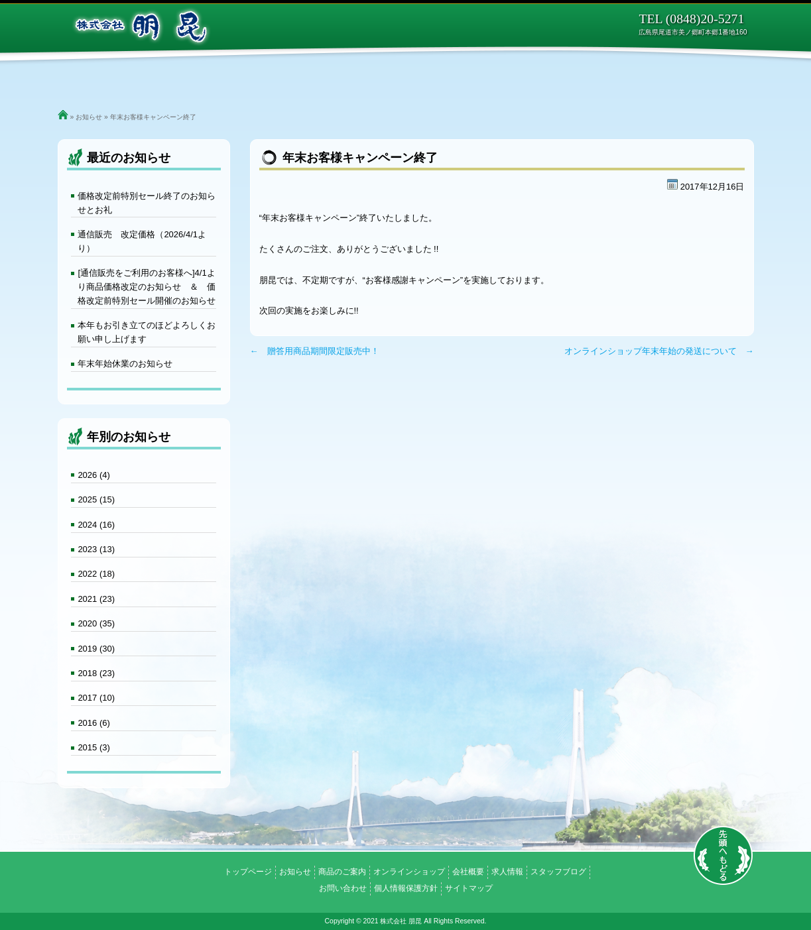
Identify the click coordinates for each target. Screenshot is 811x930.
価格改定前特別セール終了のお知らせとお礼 (147, 203)
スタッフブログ (558, 871)
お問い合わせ (658, 79)
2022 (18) (96, 574)
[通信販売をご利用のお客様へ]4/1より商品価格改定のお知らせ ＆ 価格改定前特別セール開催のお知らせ (147, 287)
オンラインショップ (411, 79)
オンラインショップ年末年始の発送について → (659, 351)
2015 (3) (93, 747)
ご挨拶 (229, 79)
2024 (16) (96, 525)
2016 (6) (93, 723)
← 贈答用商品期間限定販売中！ (314, 351)
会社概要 (507, 79)
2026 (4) (93, 475)
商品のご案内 (305, 79)
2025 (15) (96, 499)
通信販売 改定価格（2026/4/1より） (142, 241)
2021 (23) (96, 599)
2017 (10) (96, 698)
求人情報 (577, 79)
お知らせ (89, 117)
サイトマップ (469, 888)
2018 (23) (96, 673)
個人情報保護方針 (406, 888)
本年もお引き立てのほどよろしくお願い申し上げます (147, 332)
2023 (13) (96, 549)
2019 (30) (96, 649)
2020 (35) (96, 623)
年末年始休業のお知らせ (125, 364)
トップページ (152, 79)
